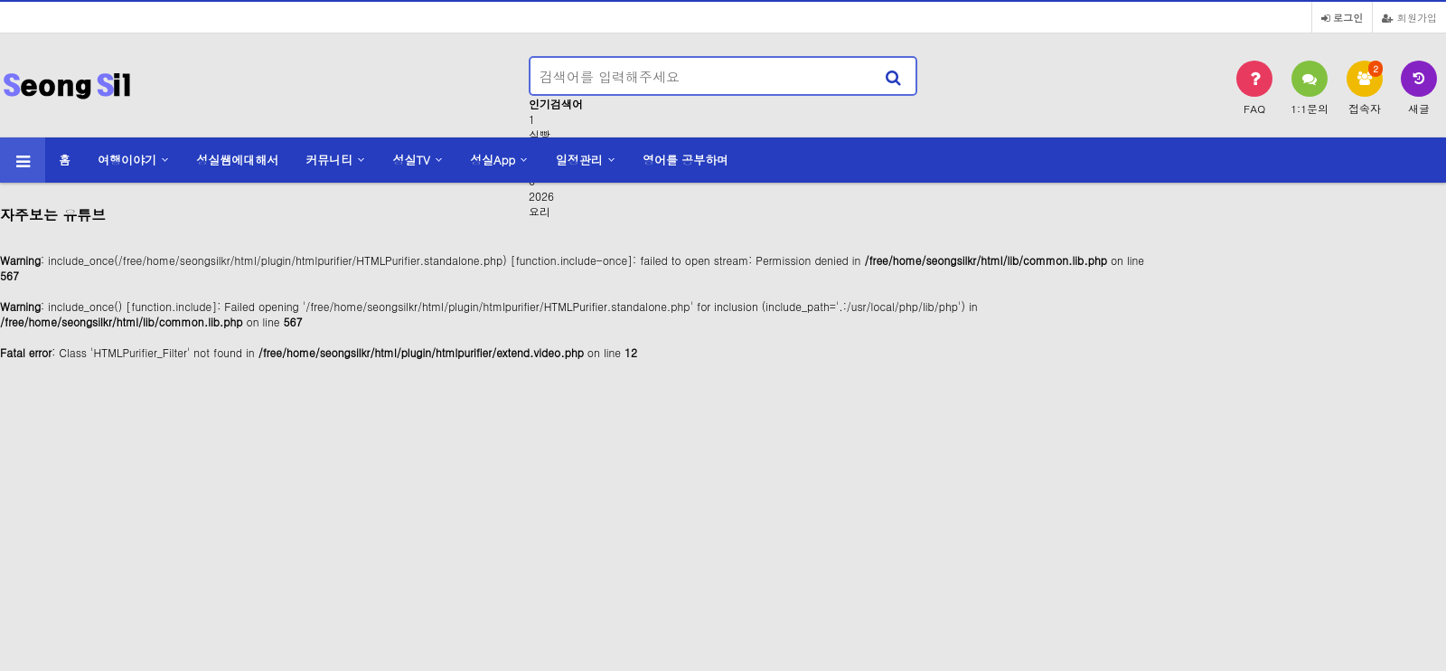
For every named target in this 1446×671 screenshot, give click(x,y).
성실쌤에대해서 (237, 159)
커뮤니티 (328, 159)
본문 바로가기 (0, 0)
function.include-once (571, 260)
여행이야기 (127, 159)
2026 (541, 195)
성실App (492, 159)
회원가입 (1409, 17)
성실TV (410, 159)
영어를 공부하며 (685, 159)
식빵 (539, 134)
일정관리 (579, 159)
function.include (171, 306)
